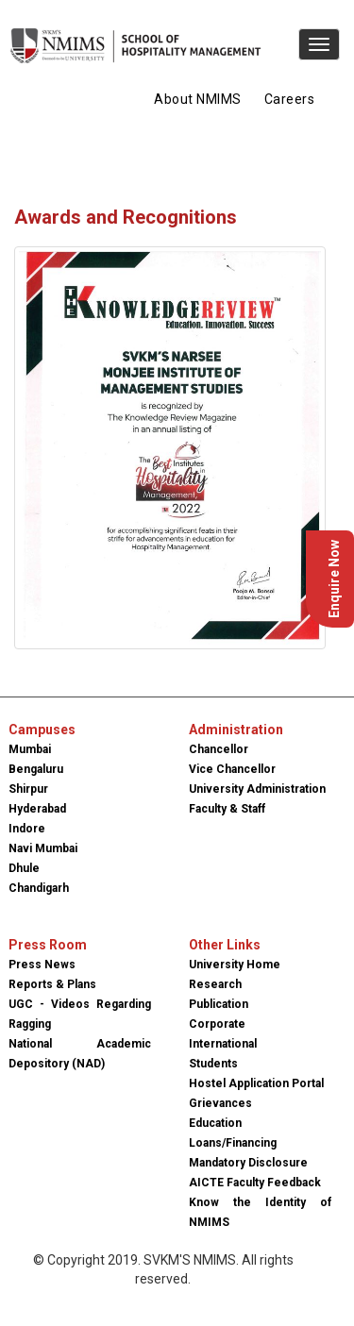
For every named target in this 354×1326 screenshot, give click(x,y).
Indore (26, 828)
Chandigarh (38, 888)
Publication (218, 1004)
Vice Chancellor (232, 769)
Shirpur (28, 789)
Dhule (24, 868)
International (223, 1043)
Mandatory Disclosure (248, 1162)
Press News (42, 964)
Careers (289, 99)
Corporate (217, 1024)
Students (213, 1063)
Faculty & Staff (227, 808)
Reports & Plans (52, 984)
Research (215, 984)
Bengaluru (35, 769)
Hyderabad (37, 808)
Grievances (220, 1103)
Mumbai (29, 749)
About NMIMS (198, 99)
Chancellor (218, 749)
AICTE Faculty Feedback (255, 1182)
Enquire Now (334, 579)
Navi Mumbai (42, 848)
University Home (234, 964)
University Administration (257, 789)
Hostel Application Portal (256, 1083)
